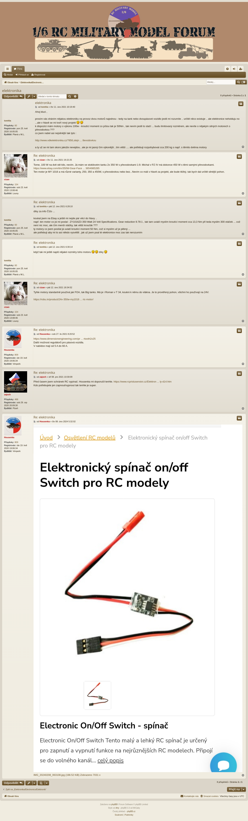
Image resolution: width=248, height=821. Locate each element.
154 (16, 184)
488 (16, 399)
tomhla (7, 120)
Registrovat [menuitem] (241, 69)
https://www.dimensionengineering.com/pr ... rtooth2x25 (65, 338)
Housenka (9, 350)
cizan (6, 179)
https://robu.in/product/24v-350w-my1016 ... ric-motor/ (63, 299)
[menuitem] (227, 69)
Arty (117, 808)
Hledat (10, 75)
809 (16, 355)
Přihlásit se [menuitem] (235, 69)
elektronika (11, 90)
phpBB (114, 804)
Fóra (19, 68)
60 (16, 125)
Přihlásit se (23, 75)
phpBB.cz (131, 811)
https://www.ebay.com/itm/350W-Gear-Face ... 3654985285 (67, 168)
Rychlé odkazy (8, 69)
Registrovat (39, 75)
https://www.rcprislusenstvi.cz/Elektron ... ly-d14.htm (142, 381)
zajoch (7, 394)
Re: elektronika (44, 155)
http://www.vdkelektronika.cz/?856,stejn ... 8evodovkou (65, 140)
